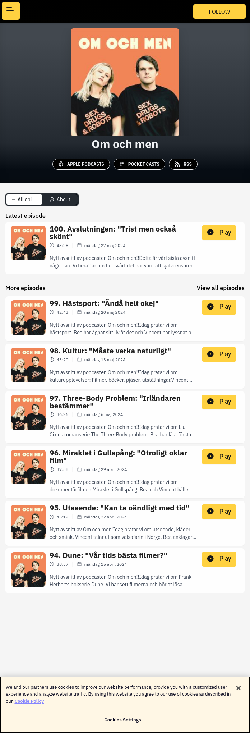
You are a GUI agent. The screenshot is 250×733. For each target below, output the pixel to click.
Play (219, 232)
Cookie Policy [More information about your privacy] (29, 705)
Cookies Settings (122, 724)
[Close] (238, 692)
